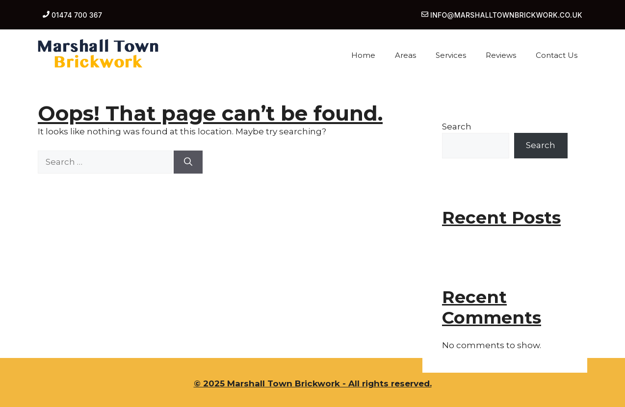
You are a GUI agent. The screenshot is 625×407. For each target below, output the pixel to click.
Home (363, 55)
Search (456, 126)
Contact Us (556, 55)
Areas (405, 55)
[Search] (188, 162)
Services (451, 55)
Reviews (501, 55)
